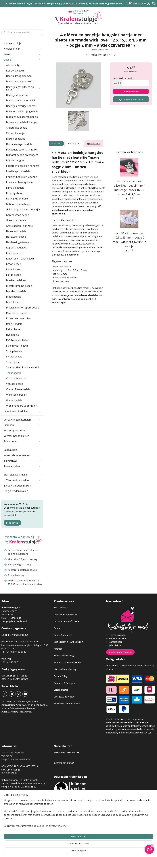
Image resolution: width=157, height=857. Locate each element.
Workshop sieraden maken (67, 703)
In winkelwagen (131, 91)
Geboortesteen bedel (18, 204)
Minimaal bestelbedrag (65, 669)
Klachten (58, 648)
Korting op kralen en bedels (67, 662)
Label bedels (13, 269)
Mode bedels (13, 296)
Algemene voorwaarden (66, 614)
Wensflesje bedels (16, 394)
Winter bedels (14, 400)
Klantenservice (61, 607)
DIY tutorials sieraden (22, 480)
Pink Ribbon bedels (17, 313)
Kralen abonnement (13, 797)
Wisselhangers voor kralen (21, 405)
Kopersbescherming (64, 655)
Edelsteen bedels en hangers (22, 165)
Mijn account (141, 4)
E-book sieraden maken (17, 485)
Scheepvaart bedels (17, 345)
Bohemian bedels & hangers (22, 122)
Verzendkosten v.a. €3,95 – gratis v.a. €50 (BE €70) (32, 3)
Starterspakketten (14, 430)
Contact (58, 628)
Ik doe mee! (12, 522)
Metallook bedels (16, 291)
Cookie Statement (63, 634)
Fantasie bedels (15, 187)
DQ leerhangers (15, 160)
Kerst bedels (13, 253)
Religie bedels (14, 324)
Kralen (22, 54)
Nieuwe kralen (22, 48)
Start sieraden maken (22, 474)
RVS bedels (12, 334)
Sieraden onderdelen (22, 411)
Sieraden (22, 425)
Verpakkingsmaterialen (22, 419)
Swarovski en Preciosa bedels (23, 367)
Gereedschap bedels (17, 215)
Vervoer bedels (14, 383)
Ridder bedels (14, 329)
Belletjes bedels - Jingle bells (22, 111)
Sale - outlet (22, 441)
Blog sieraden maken (22, 491)
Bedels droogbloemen (19, 76)
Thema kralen (22, 466)
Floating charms (15, 193)
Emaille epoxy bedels (18, 171)
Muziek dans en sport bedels (22, 307)
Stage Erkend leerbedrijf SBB (15, 759)
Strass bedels (13, 362)
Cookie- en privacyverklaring (52, 851)
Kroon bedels (13, 264)
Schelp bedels (14, 351)
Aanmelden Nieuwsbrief (120, 652)
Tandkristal (22, 460)
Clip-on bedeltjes (15, 133)
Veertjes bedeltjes (16, 378)
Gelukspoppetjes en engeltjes (23, 209)
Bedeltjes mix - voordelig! (20, 100)
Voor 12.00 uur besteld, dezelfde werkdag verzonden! (92, 3)
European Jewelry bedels (20, 182)
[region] (58, 840)
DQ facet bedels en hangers (22, 155)
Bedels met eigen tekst (19, 81)
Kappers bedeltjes (16, 247)
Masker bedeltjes (16, 280)
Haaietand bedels (16, 231)
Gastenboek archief (64, 762)
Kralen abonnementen (17, 455)
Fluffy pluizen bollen (17, 198)
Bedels (22, 59)
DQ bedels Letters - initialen (22, 149)
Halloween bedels (16, 236)
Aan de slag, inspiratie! (12, 752)
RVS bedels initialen (17, 340)
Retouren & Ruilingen (64, 683)
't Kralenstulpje (12, 43)
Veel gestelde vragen (64, 696)
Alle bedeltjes (13, 65)
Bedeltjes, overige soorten (21, 106)
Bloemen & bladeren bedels (22, 116)
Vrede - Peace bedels (18, 389)
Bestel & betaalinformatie (66, 621)
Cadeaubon (10, 449)
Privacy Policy (60, 676)
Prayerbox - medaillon (18, 318)
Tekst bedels (13, 373)
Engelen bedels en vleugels (21, 177)
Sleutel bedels (14, 356)
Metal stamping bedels (19, 286)
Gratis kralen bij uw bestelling (68, 641)
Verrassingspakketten (16, 436)
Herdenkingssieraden (18, 242)
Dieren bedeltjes (23, 138)
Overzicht (56, 143)
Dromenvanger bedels (19, 144)
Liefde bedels (13, 274)
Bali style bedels (15, 70)
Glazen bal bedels (16, 220)
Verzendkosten (61, 689)
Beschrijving (73, 143)
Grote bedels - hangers (19, 225)
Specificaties (93, 143)
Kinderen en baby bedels (20, 258)
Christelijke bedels (16, 127)
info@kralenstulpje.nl (18, 634)
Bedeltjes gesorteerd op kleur (23, 88)
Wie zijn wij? (7, 755)
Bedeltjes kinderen (17, 95)
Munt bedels (13, 302)
